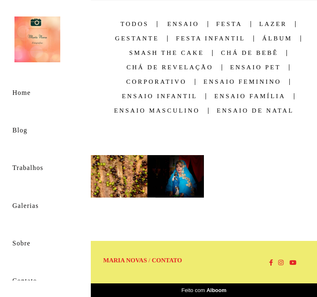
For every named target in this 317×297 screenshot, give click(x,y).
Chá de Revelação (170, 67)
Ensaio (183, 24)
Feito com (203, 290)
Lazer (273, 24)
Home (21, 92)
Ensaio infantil (159, 96)
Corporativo (156, 82)
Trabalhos (27, 167)
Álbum (277, 38)
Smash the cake (166, 53)
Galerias (25, 205)
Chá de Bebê (249, 53)
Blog (19, 130)
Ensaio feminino (242, 82)
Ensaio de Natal (255, 111)
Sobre (21, 243)
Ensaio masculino (157, 111)
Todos (135, 24)
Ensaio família (250, 96)
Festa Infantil (210, 38)
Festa (229, 24)
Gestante (137, 38)
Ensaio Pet (255, 67)
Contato (167, 260)
